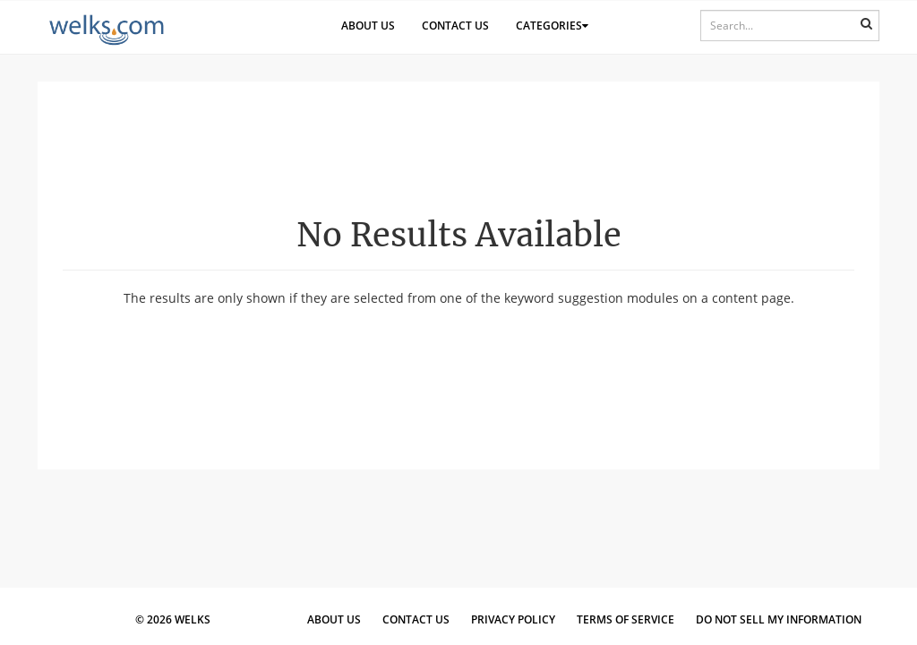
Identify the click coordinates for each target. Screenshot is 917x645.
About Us (368, 25)
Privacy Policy (513, 619)
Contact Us (455, 25)
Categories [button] (552, 25)
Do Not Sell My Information (778, 619)
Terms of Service (625, 619)
